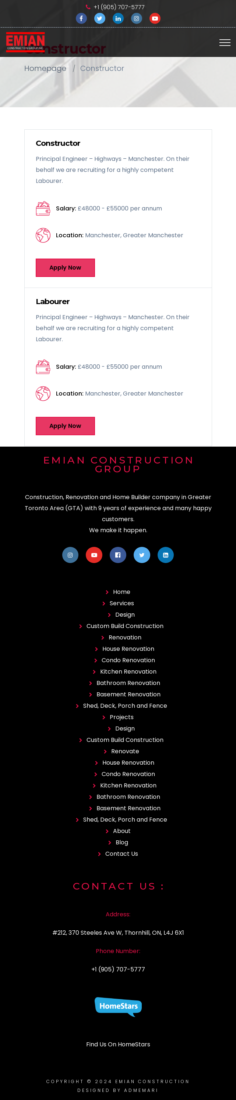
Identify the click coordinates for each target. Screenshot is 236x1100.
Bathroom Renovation (128, 683)
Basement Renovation (128, 694)
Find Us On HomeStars (118, 1044)
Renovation (125, 637)
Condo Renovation (128, 660)
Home (121, 592)
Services (122, 603)
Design (125, 614)
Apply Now (65, 267)
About (122, 831)
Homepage (45, 68)
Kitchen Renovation (128, 671)
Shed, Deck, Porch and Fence (125, 706)
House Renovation (128, 649)
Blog (122, 842)
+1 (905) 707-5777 (119, 7)
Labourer (53, 301)
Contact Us (121, 854)
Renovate (125, 751)
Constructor (58, 143)
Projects (122, 717)
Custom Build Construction (125, 626)
